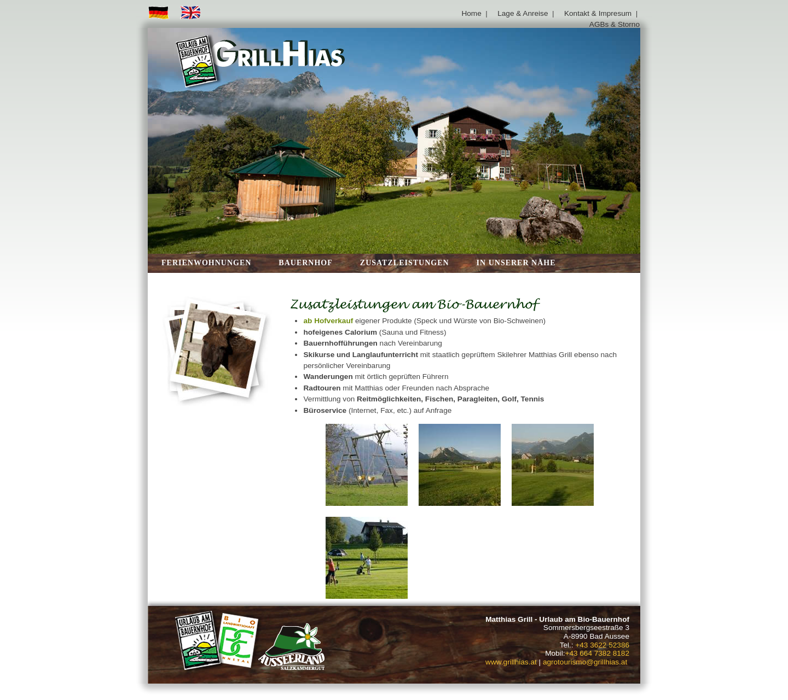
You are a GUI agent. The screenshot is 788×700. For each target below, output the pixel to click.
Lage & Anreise (522, 13)
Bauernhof (305, 263)
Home (471, 13)
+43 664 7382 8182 (597, 653)
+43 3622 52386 (602, 645)
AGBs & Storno (614, 24)
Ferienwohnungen (206, 263)
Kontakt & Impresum (597, 13)
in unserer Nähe (516, 263)
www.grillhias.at (511, 662)
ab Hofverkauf (328, 321)
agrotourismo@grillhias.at (585, 662)
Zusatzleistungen (404, 263)
